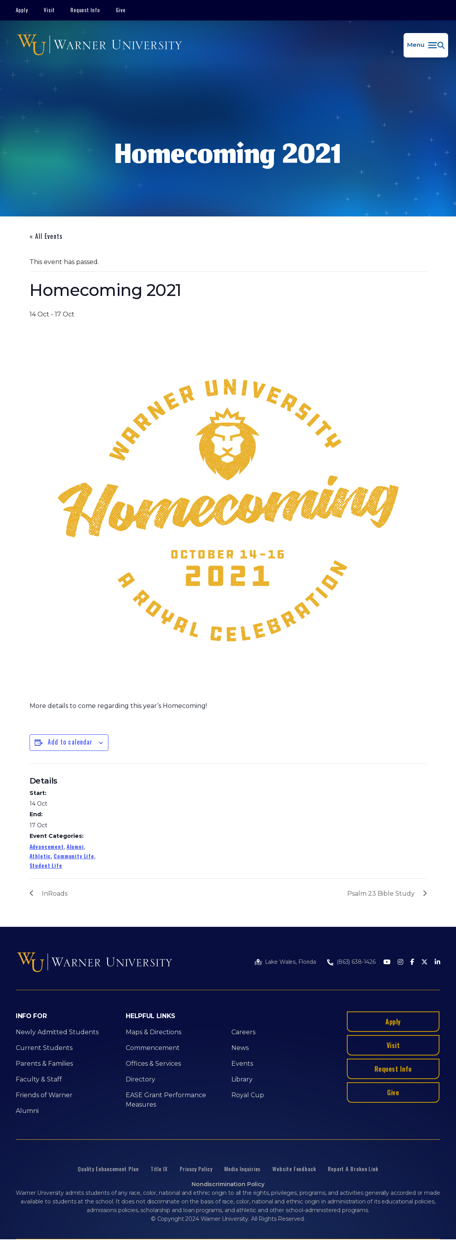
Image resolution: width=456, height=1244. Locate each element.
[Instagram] (400, 962)
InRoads (54, 893)
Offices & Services (153, 1063)
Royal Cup (247, 1095)
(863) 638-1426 (356, 961)
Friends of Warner (44, 1095)
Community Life (74, 856)
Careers (243, 1032)
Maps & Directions (153, 1032)
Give (121, 10)
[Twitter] (424, 962)
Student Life (46, 865)
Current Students (44, 1048)
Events (242, 1063)
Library (242, 1079)
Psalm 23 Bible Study (381, 893)
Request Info (86, 10)
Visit (49, 10)
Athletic (40, 856)
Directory (140, 1079)
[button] (426, 45)
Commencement (153, 1048)
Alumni (75, 846)
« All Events (46, 236)
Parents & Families (44, 1063)
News (240, 1048)
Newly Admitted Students (57, 1032)
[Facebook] (412, 962)
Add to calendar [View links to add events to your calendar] (70, 742)
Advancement (47, 846)
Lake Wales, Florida (290, 961)
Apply (22, 10)
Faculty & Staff (39, 1079)
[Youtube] (387, 962)
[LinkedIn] (437, 962)
